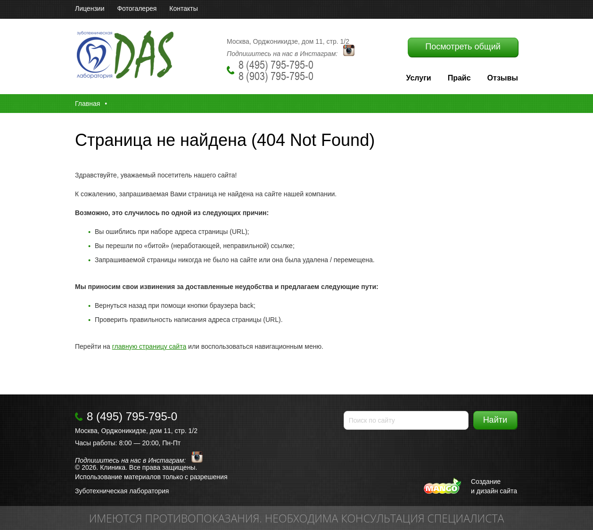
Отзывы (502, 78)
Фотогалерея (136, 8)
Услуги (418, 78)
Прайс (459, 78)
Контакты (183, 8)
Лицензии (89, 8)
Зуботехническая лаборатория (122, 491)
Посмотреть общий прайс (462, 49)
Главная (87, 103)
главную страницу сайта (149, 346)
